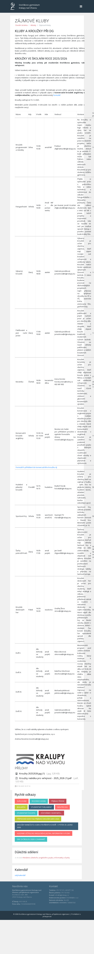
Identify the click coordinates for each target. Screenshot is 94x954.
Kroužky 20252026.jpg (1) (32, 773)
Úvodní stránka (21, 25)
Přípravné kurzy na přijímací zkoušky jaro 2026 (38, 819)
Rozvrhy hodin (39, 801)
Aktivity (33, 25)
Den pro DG (62, 807)
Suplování (21, 801)
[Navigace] (81, 6)
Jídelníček (21, 807)
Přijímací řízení (57, 801)
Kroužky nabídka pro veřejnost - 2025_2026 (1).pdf (45, 778)
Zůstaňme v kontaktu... (51, 813)
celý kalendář (20, 875)
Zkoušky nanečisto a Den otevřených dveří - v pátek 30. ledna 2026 (45, 826)
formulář (56, 95)
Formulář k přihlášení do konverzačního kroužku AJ (36, 467)
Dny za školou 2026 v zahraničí (31, 839)
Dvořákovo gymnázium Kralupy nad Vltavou (25, 6)
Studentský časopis (26, 813)
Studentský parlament (41, 807)
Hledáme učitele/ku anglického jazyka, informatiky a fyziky (43, 833)
